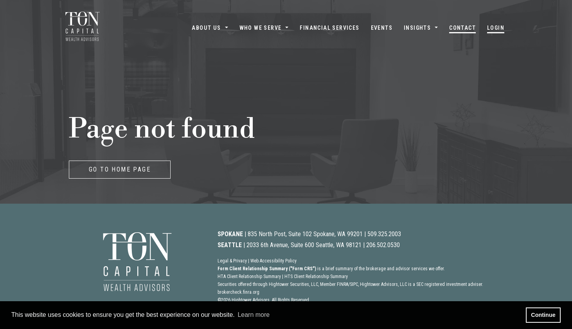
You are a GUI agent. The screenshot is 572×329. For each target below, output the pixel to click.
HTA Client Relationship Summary (249, 276)
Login (495, 28)
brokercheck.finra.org (238, 292)
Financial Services (329, 28)
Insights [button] (417, 28)
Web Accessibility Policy (273, 261)
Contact (462, 28)
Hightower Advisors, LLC (383, 284)
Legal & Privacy (232, 261)
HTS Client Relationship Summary (316, 276)
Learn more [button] (253, 314)
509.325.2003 (384, 234)
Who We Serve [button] (260, 28)
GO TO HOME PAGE (120, 169)
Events (381, 28)
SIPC (354, 284)
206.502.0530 (383, 245)
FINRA (342, 284)
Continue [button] (543, 315)
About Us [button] (206, 28)
